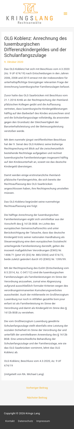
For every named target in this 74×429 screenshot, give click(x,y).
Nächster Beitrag (37, 397)
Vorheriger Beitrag (37, 387)
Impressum (43, 421)
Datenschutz (25, 421)
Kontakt (10, 421)
